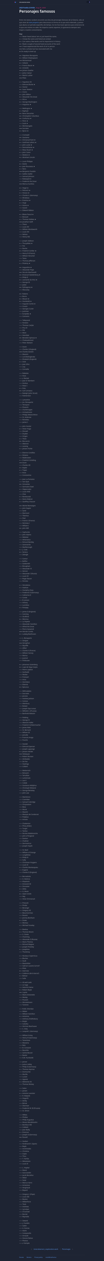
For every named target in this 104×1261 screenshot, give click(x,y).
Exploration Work (24, 2)
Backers (29, 1257)
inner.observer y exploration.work (46, 1249)
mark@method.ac (51, 1257)
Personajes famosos (37, 11)
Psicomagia (66, 1249)
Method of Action (15, 2)
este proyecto (34, 22)
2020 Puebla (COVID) (32, 8)
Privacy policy (38, 1257)
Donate (21, 1257)
